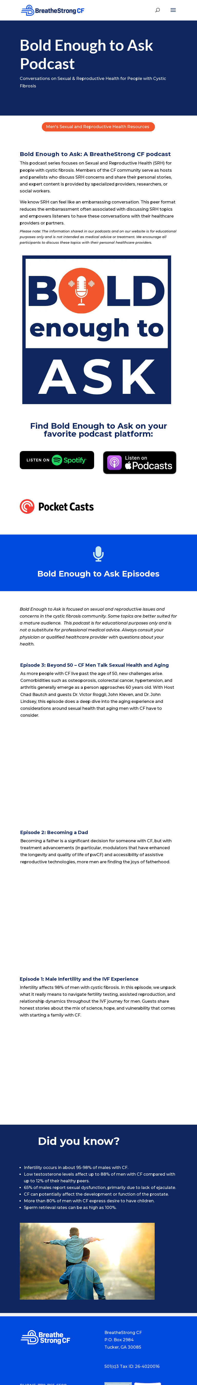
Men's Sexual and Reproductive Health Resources (97, 126)
